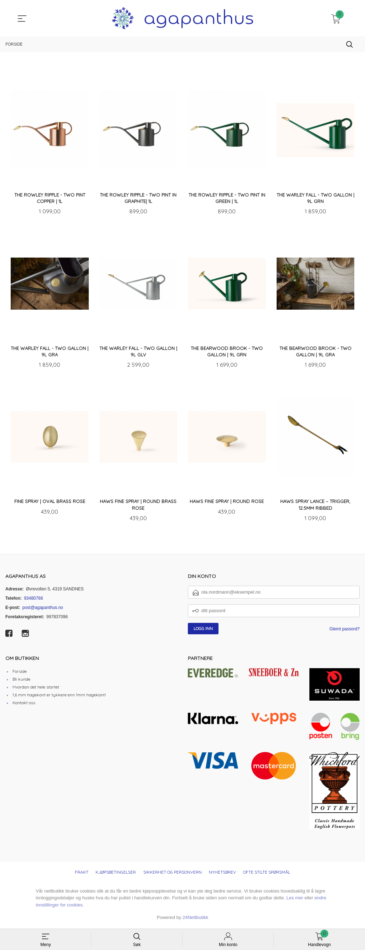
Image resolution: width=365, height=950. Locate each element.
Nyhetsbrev (222, 874)
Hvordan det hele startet (35, 688)
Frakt (81, 874)
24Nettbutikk (195, 919)
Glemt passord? (344, 630)
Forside (19, 673)
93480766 (33, 600)
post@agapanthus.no (42, 609)
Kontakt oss (23, 704)
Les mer (294, 899)
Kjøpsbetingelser (116, 874)
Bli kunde (21, 681)
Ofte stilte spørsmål (266, 874)
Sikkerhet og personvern (172, 874)
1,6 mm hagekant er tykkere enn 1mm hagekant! (59, 696)
